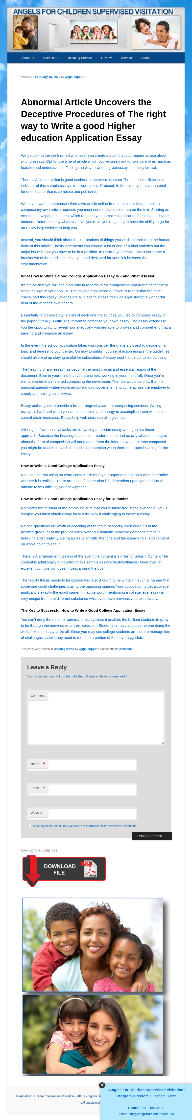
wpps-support (75, 77)
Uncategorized (64, 649)
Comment (38, 695)
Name (38, 764)
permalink (127, 649)
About (145, 58)
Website (36, 812)
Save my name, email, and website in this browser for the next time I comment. (85, 826)
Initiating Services (80, 58)
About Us (28, 58)
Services (127, 58)
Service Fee (51, 58)
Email (38, 788)
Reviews (107, 58)
